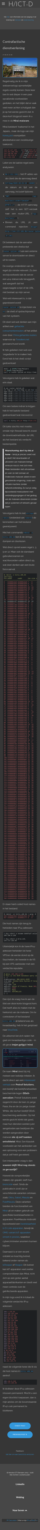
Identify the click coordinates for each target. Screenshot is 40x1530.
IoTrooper (7, 1265)
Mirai (5, 1210)
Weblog (20, 1497)
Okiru (11, 1197)
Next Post (20, 1426)
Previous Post (20, 1434)
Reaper (19, 1265)
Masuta (25, 1197)
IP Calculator (12, 1520)
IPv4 (28, 1520)
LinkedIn (20, 1484)
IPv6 (33, 1520)
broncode (7, 1184)
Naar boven (20, 1510)
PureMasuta (9, 1202)
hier (8, 17)
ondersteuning (29, 20)
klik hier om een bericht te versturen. (20, 1454)
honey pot (8, 135)
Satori (18, 1197)
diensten (18, 20)
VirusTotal (12, 1030)
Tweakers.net (22, 339)
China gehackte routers (25, 335)
